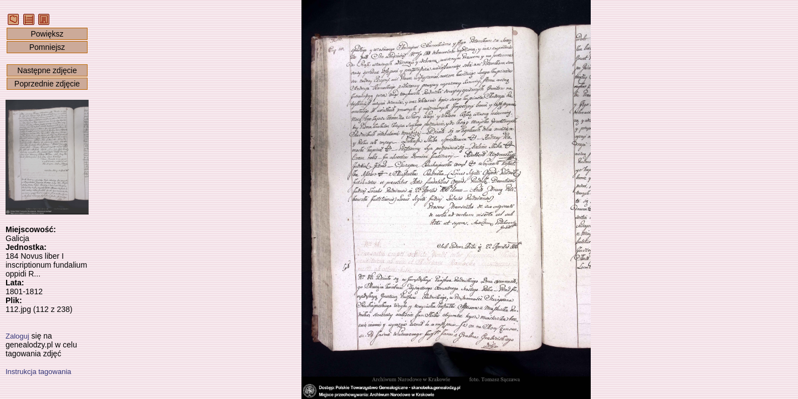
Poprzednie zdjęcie (47, 83)
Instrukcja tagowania (38, 371)
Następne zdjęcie (46, 70)
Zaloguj (17, 336)
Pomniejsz (47, 47)
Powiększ (46, 33)
